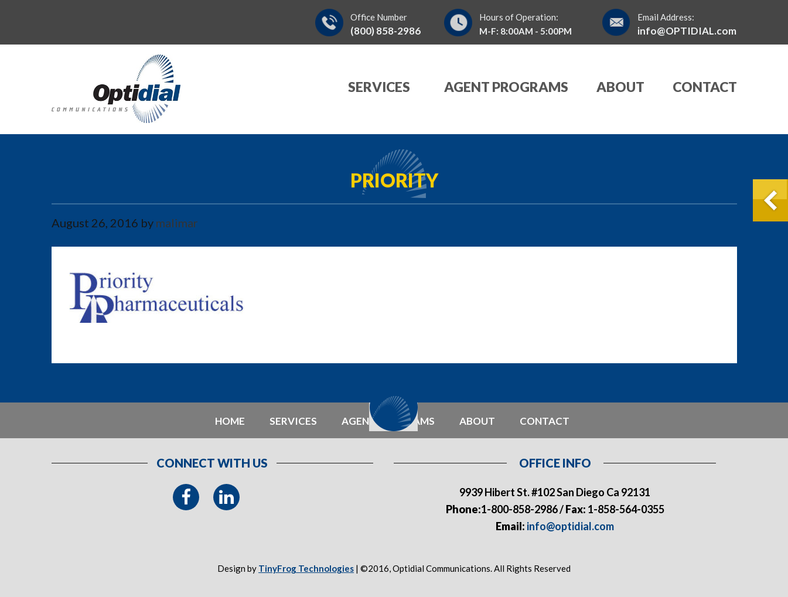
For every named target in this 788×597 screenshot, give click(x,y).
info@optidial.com (569, 526)
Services (293, 421)
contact (544, 421)
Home (230, 421)
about (477, 421)
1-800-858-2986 (519, 509)
